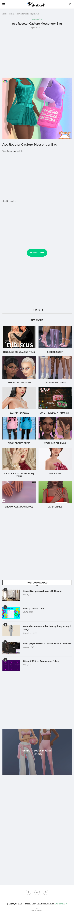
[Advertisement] (37, 53)
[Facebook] (28, 892)
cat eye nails (55, 507)
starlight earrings (55, 443)
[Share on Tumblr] (42, 310)
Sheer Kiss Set (55, 352)
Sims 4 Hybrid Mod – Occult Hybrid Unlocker (47, 643)
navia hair (55, 473)
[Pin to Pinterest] (39, 310)
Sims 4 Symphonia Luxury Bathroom (42, 591)
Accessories (37, 19)
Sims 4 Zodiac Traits (34, 608)
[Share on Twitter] (36, 310)
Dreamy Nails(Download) (19, 507)
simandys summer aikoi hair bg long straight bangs (47, 628)
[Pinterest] (45, 892)
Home (4, 13)
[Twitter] (37, 892)
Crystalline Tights (55, 382)
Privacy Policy (61, 903)
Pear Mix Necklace (19, 413)
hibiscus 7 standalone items (19, 352)
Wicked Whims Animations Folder (41, 661)
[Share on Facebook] (33, 310)
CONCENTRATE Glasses (19, 382)
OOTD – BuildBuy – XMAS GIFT (55, 413)
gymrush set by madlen (37, 750)
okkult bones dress (19, 443)
